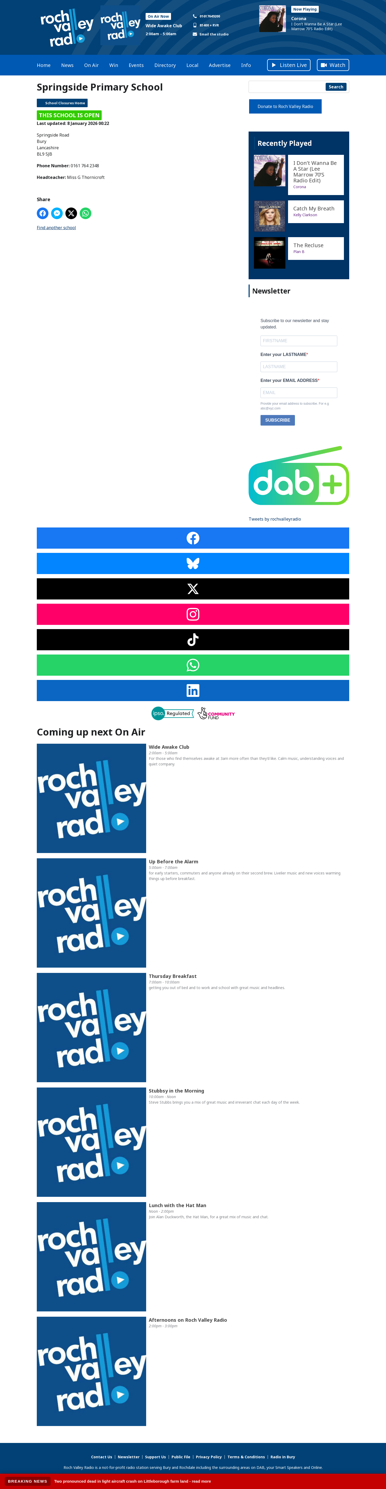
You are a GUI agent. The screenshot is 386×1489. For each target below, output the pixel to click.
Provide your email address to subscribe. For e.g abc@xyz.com (295, 406)
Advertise (220, 65)
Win (113, 65)
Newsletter (129, 1456)
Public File (181, 1456)
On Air (91, 65)
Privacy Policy (209, 1456)
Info (246, 65)
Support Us (155, 1456)
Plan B (298, 251)
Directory (165, 65)
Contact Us (101, 1456)
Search (336, 87)
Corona (298, 18)
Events (136, 65)
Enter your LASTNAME (283, 354)
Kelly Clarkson (305, 214)
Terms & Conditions (246, 1456)
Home (44, 65)
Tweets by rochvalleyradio (275, 519)
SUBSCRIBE (277, 420)
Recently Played (285, 143)
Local (192, 65)
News (67, 65)
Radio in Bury (283, 1456)
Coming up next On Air (91, 731)
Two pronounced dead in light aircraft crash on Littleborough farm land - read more (132, 1481)
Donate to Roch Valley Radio (285, 106)
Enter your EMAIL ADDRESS (289, 380)
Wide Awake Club (164, 26)
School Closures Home (65, 103)
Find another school (56, 228)
